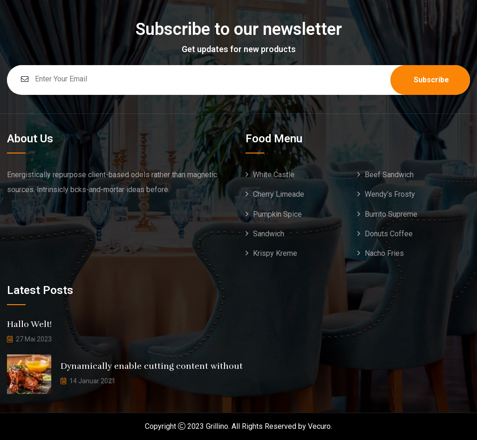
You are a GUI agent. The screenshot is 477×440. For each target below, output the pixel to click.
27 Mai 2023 (34, 339)
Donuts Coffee (389, 233)
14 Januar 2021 (92, 381)
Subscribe (431, 79)
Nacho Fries (384, 253)
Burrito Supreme (391, 214)
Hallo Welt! (29, 324)
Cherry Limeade (278, 194)
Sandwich (268, 233)
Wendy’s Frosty (390, 194)
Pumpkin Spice (277, 214)
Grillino (217, 426)
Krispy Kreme (275, 253)
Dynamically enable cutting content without (152, 366)
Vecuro (319, 426)
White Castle (273, 174)
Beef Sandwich (389, 174)
